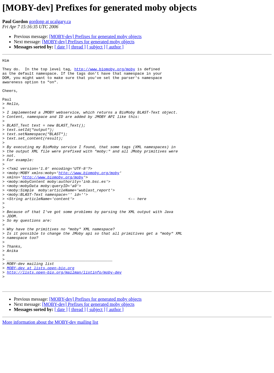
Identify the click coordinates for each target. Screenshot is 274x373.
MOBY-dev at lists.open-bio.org (40, 310)
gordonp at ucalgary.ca (50, 21)
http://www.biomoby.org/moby (104, 71)
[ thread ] (77, 46)
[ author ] (115, 46)
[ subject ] (96, 46)
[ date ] (61, 46)
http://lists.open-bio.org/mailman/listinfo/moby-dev (64, 315)
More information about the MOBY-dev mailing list (50, 368)
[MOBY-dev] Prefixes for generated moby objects (95, 36)
